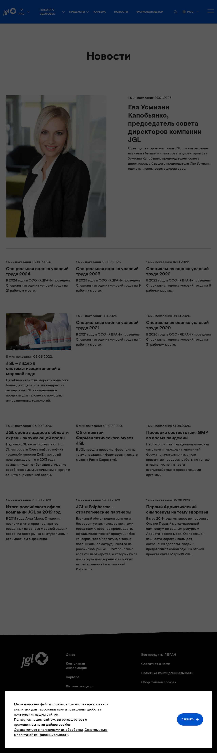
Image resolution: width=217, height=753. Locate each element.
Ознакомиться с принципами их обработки (48, 730)
